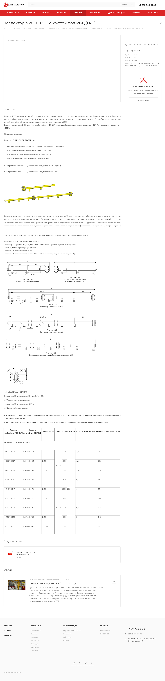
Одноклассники (91, 662)
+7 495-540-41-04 (147, 5)
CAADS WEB (104, 634)
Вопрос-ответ (105, 630)
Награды (34, 644)
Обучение (67, 637)
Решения (67, 634)
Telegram (79, 662)
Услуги (7, 630)
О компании (36, 630)
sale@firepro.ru (135, 634)
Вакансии (35, 640)
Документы (35, 647)
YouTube (85, 662)
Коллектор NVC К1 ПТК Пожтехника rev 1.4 (25, 553)
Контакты (34, 650)
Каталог (8, 626)
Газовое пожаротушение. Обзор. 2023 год (52, 583)
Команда (34, 637)
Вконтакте (73, 662)
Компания (36, 626)
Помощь (104, 626)
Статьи (66, 640)
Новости (34, 634)
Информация (70, 626)
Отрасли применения (72, 630)
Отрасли (8, 635)
